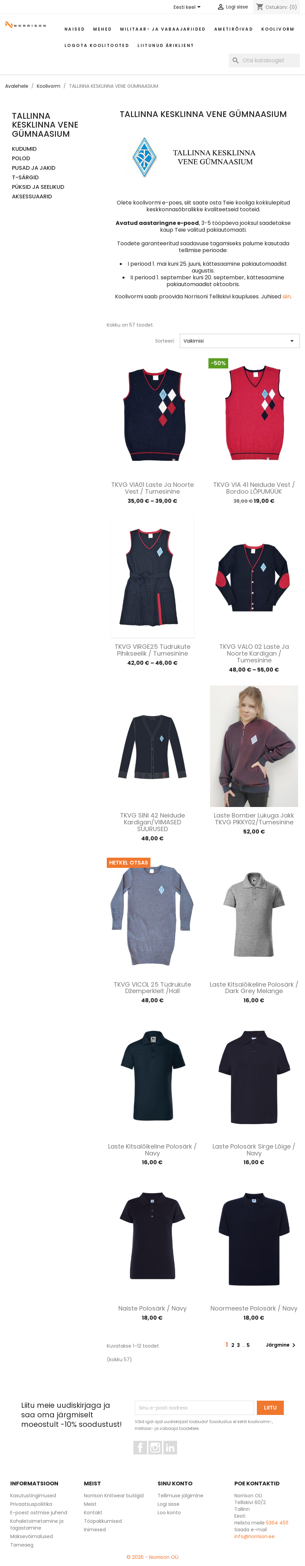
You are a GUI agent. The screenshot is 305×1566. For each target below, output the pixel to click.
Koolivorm (278, 29)
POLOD (21, 158)
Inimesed (95, 1529)
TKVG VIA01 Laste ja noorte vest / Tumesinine (152, 488)
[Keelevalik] (188, 7)
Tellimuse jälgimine (180, 1495)
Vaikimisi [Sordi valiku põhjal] (240, 341)
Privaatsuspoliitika (31, 1504)
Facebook (146, 1457)
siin (286, 296)
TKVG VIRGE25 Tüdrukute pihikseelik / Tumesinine (152, 650)
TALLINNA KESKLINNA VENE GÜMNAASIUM (45, 124)
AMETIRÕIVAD (233, 29)
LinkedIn (174, 1457)
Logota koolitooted (96, 45)
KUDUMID (24, 149)
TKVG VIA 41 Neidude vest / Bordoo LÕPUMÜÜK (254, 488)
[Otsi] (264, 60)
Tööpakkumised (103, 1521)
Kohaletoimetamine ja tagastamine (36, 1524)
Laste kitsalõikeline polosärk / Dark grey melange (254, 987)
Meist (90, 1504)
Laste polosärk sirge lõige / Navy (254, 1149)
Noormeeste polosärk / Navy (253, 1308)
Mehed (102, 29)
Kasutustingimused (33, 1495)
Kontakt (93, 1512)
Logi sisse (168, 1504)
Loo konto (169, 1512)
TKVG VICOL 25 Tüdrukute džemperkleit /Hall (152, 987)
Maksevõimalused (31, 1536)
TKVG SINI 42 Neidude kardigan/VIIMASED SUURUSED (152, 822)
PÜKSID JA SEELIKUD (38, 187)
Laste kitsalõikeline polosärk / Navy (152, 1149)
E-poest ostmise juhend (38, 1512)
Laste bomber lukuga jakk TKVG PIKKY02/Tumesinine (254, 818)
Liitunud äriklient (165, 45)
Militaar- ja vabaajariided (163, 29)
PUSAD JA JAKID (33, 168)
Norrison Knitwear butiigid (114, 1495)
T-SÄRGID (25, 177)
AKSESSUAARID (32, 196)
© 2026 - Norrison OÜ (152, 1557)
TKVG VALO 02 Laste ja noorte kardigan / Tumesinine (254, 653)
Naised (74, 29)
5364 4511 (277, 1522)
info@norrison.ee (254, 1536)
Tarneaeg (21, 1545)
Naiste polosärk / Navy (152, 1308)
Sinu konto (175, 1483)
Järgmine (282, 1345)
